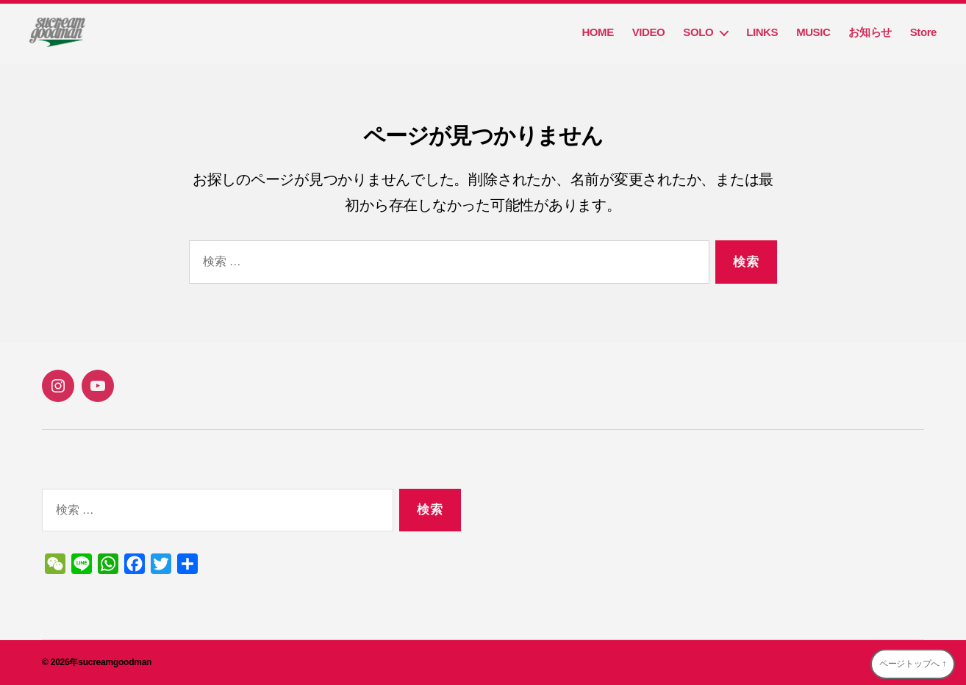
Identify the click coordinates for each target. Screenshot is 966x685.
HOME (597, 32)
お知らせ (869, 32)
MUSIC (813, 32)
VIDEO (648, 32)
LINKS (762, 32)
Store (923, 32)
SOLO (698, 32)
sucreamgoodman (114, 662)
